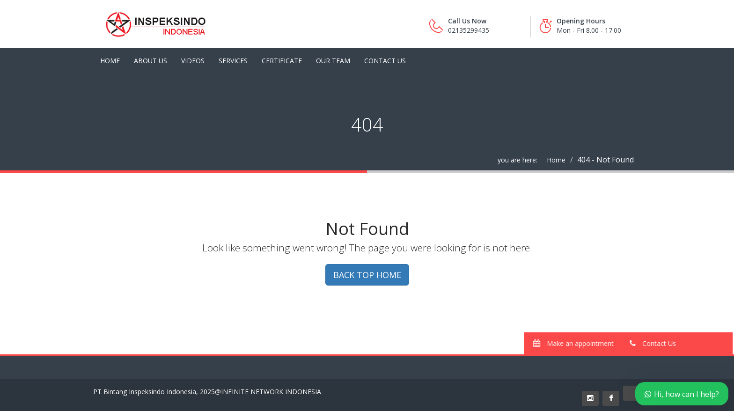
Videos (193, 60)
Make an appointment (578, 343)
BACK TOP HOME (367, 274)
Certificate (282, 60)
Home (110, 60)
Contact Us (385, 60)
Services (233, 60)
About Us (150, 60)
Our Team (333, 60)
